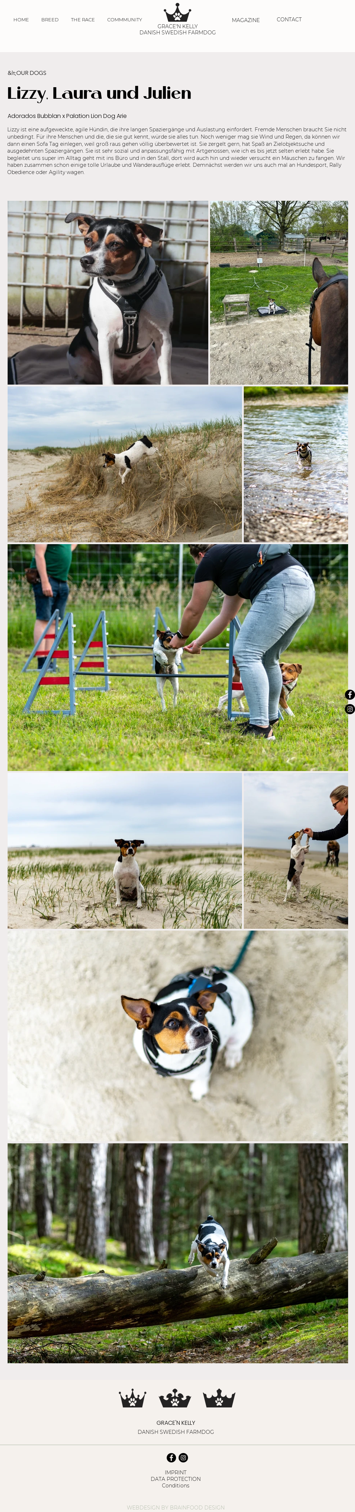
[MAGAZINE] (246, 20)
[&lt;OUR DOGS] (41, 73)
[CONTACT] (290, 19)
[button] (50, 19)
